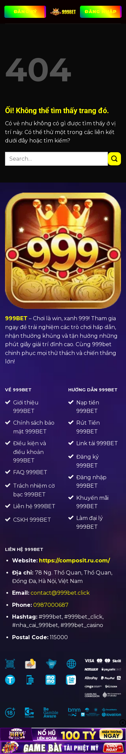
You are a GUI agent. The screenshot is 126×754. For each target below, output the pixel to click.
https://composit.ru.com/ (74, 560)
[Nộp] (114, 158)
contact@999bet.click (60, 593)
